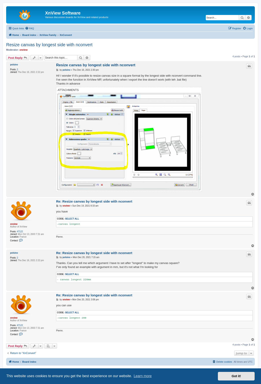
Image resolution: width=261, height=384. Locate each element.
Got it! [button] (236, 376)
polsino (14, 64)
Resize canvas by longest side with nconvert (49, 44)
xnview (24, 49)
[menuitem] (29, 28)
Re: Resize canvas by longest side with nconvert (94, 201)
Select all (72, 219)
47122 (20, 231)
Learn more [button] (143, 376)
